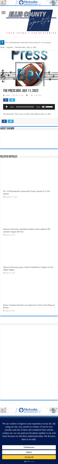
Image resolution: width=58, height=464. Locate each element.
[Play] (6, 106)
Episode (10, 47)
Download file (8, 114)
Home (2, 47)
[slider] (25, 107)
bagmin (8, 95)
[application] (29, 107)
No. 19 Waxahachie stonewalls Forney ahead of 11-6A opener (28, 42)
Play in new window (22, 114)
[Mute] (43, 106)
